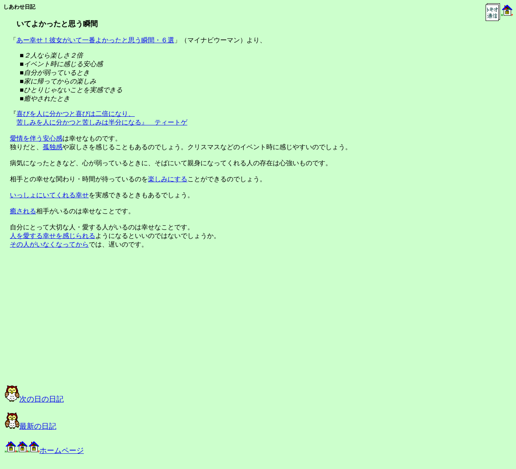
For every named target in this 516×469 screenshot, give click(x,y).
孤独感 (52, 146)
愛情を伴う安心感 (36, 138)
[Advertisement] (88, 324)
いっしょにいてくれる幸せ (49, 195)
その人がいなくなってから (49, 244)
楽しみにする (167, 179)
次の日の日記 (34, 399)
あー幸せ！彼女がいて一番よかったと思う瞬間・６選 (95, 40)
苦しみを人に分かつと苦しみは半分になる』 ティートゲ (101, 122)
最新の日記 (30, 426)
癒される (23, 211)
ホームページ (44, 450)
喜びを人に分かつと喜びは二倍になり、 (75, 113)
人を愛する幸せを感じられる (52, 235)
